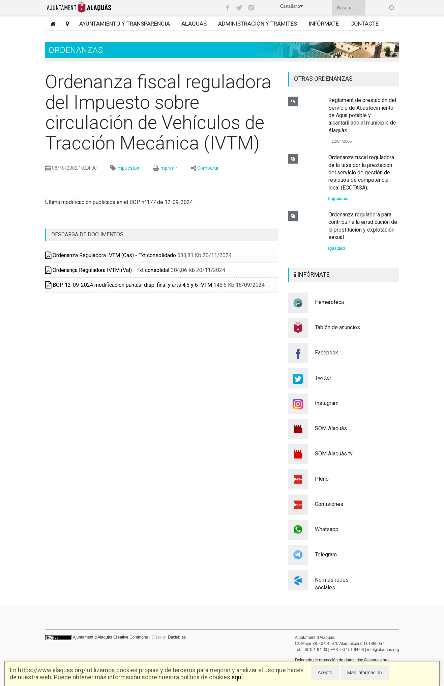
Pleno (322, 479)
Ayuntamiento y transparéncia (124, 23)
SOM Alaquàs (331, 428)
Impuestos (128, 168)
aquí (237, 677)
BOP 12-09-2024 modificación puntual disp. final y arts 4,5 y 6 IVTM (128, 285)
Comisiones (329, 504)
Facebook (326, 352)
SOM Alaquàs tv (334, 453)
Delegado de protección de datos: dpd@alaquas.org (342, 660)
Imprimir (168, 168)
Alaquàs (194, 23)
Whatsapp (326, 529)
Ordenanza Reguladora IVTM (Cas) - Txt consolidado (110, 255)
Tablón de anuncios (337, 327)
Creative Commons (130, 637)
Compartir (208, 168)
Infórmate (323, 23)
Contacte (364, 23)
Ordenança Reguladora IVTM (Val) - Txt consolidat (107, 270)
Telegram (326, 554)
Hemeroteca (329, 302)
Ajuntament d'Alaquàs (92, 637)
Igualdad (336, 248)
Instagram (326, 403)
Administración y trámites (257, 23)
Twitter (323, 378)
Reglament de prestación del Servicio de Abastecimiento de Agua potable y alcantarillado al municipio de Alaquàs (362, 115)
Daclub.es (177, 637)
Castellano (291, 6)
